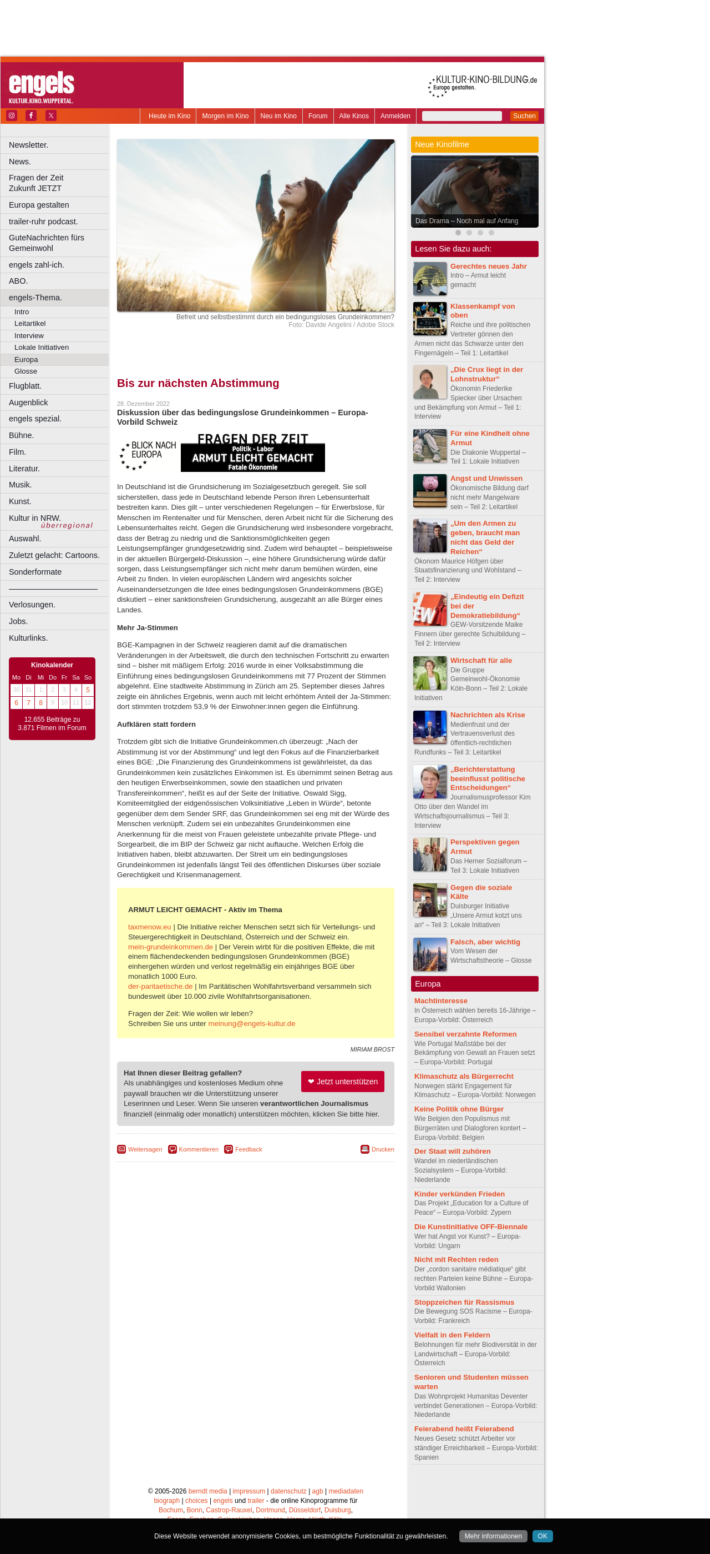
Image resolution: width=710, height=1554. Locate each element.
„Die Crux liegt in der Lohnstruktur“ (486, 374)
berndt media (208, 1491)
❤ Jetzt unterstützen (343, 1081)
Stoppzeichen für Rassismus (464, 1302)
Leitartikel (29, 323)
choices (196, 1501)
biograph (167, 1501)
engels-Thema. (35, 297)
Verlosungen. (32, 604)
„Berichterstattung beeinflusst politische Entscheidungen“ (487, 778)
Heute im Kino (169, 116)
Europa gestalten (39, 204)
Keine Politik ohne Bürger (459, 1109)
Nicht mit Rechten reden (456, 1259)
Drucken (383, 1149)
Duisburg (337, 1510)
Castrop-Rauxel (229, 1510)
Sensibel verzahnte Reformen (465, 1034)
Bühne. (21, 435)
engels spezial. (35, 418)
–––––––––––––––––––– (53, 588)
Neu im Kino (279, 116)
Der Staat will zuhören (452, 1151)
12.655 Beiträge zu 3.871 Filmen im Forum (52, 724)
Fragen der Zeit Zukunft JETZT (60, 183)
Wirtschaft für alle (481, 660)
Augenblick (28, 402)
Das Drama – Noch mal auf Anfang (466, 221)
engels (222, 1501)
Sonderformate (35, 571)
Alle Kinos (354, 116)
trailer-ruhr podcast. (43, 221)
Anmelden (395, 116)
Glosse (25, 371)
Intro (21, 312)
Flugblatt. (25, 385)
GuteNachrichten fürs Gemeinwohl (46, 243)
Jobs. (18, 621)
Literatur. (24, 468)
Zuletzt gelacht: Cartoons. (54, 555)
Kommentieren (199, 1149)
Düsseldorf (305, 1510)
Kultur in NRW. (35, 518)
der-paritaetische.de (160, 986)
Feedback (248, 1149)
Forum (318, 116)
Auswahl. (25, 538)
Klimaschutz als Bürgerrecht (464, 1076)
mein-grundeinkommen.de (170, 947)
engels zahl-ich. (36, 264)
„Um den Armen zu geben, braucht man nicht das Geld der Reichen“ (485, 537)
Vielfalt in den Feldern (452, 1335)
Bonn (194, 1510)
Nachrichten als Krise (487, 715)
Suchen (524, 116)
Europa (26, 359)
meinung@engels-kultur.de (251, 1023)
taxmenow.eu (149, 927)
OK (542, 1536)
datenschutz (289, 1491)
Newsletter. (28, 144)
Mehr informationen (493, 1536)
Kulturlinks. (28, 637)
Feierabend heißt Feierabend (464, 1429)
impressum (249, 1491)
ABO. (18, 280)
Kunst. (20, 501)
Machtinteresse (441, 1001)
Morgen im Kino (225, 116)
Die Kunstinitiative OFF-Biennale (471, 1227)
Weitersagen (145, 1149)
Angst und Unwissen (486, 478)
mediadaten (345, 1491)
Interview (29, 335)
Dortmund (270, 1510)
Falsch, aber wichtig (485, 942)
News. (20, 161)
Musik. (20, 484)
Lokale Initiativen (41, 347)
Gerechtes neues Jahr (488, 266)
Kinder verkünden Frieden (459, 1194)
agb (317, 1491)
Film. (17, 451)
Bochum (171, 1510)
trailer (255, 1501)
